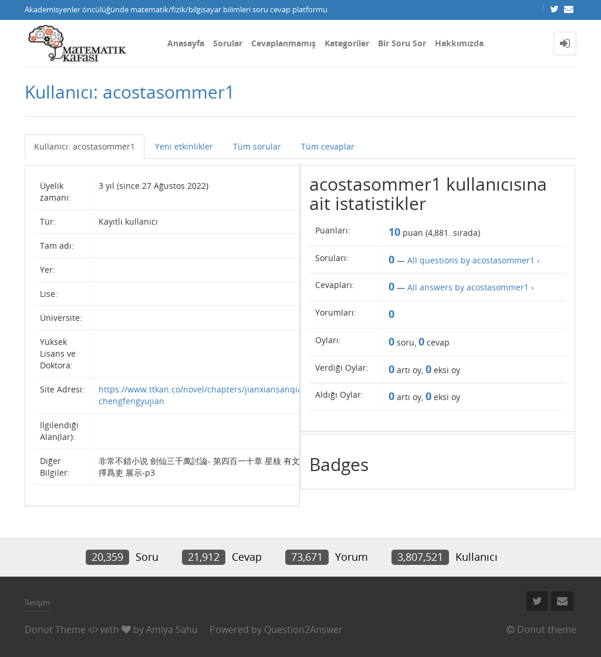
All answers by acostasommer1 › (470, 287)
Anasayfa (185, 43)
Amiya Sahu (172, 629)
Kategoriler (347, 43)
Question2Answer (303, 629)
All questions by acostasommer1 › (473, 260)
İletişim (37, 602)
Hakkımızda (459, 43)
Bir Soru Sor (402, 43)
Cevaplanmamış (283, 43)
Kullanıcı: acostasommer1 (84, 146)
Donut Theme (55, 629)
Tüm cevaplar (327, 146)
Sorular (227, 43)
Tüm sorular (257, 146)
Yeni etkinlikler (184, 146)
